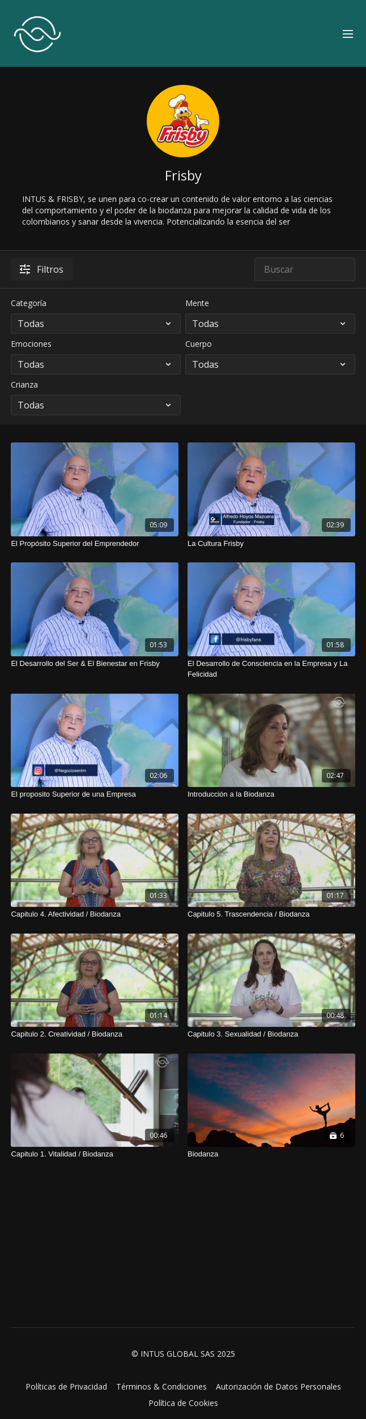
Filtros (41, 269)
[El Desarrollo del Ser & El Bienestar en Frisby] (94, 663)
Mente (197, 303)
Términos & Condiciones (161, 1386)
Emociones (31, 343)
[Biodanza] (271, 1154)
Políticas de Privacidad (66, 1386)
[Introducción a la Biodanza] (271, 794)
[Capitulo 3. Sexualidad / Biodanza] (271, 1034)
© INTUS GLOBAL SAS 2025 (183, 1354)
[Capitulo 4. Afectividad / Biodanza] (94, 914)
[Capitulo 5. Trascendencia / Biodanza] (271, 914)
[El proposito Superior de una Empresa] (94, 794)
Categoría (28, 303)
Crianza (24, 384)
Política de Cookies (183, 1403)
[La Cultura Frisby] (271, 543)
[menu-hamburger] (348, 33)
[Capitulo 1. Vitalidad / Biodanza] (94, 1154)
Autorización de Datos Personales (278, 1386)
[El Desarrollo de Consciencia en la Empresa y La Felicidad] (271, 669)
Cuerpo (198, 343)
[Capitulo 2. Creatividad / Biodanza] (94, 1034)
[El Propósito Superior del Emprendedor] (94, 543)
